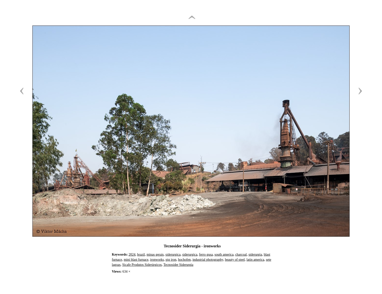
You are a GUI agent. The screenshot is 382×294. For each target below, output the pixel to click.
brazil (141, 254)
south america (223, 254)
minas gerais (155, 254)
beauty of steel (235, 259)
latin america (255, 259)
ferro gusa (206, 254)
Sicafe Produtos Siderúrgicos (142, 265)
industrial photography (207, 259)
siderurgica (173, 254)
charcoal (241, 254)
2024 (132, 254)
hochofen (184, 259)
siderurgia (255, 254)
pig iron (171, 259)
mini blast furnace (136, 259)
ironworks (157, 259)
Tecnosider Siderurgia (178, 265)
